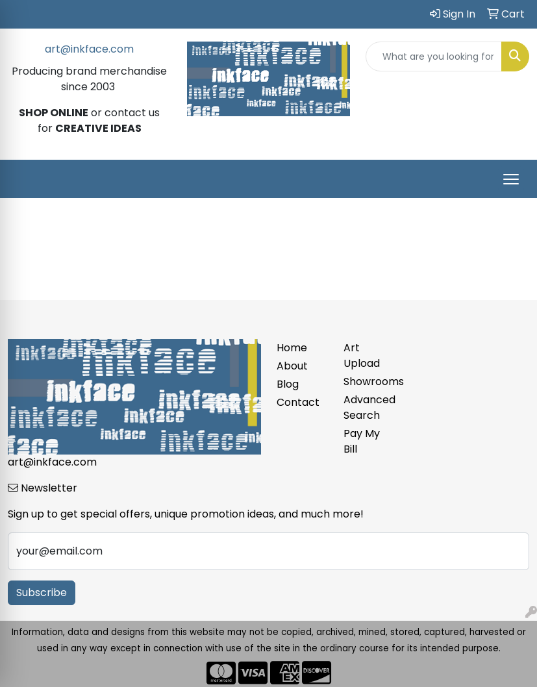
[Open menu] (511, 179)
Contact (298, 402)
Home (292, 347)
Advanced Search (369, 407)
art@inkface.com (89, 49)
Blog (288, 384)
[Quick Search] (434, 56)
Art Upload (361, 355)
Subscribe (41, 592)
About (292, 365)
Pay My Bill (361, 441)
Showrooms (369, 381)
